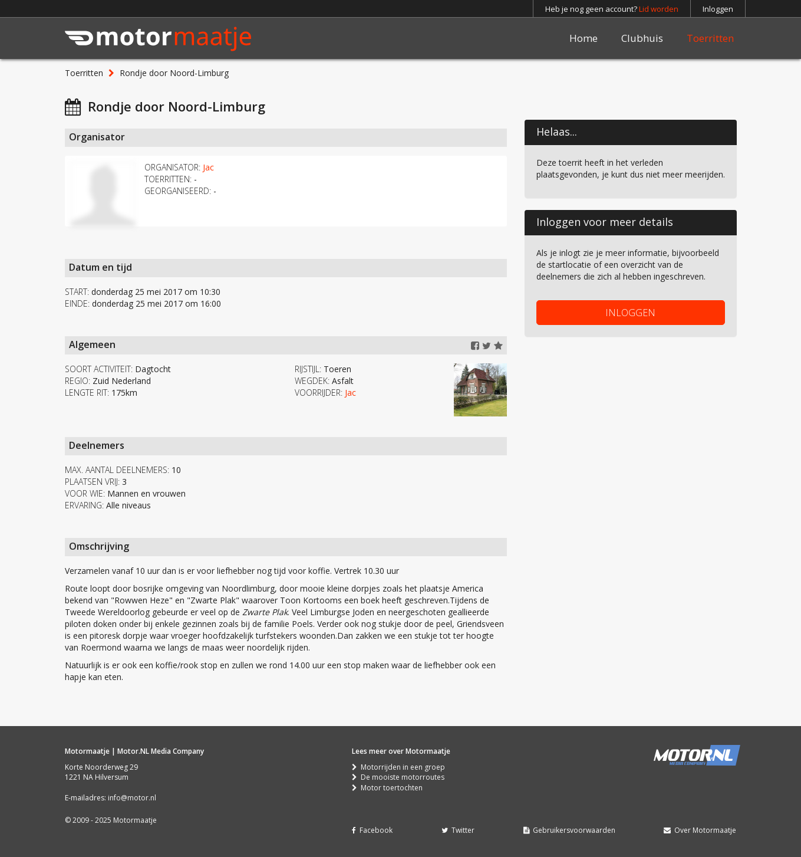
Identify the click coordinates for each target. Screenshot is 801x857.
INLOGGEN (630, 312)
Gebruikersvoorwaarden (569, 830)
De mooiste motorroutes (398, 777)
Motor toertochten (387, 788)
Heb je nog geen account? (611, 9)
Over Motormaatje (700, 830)
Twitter (457, 830)
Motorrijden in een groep (398, 767)
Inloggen (718, 9)
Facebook (372, 830)
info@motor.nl (132, 798)
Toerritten (710, 38)
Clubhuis (642, 38)
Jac (208, 167)
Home (583, 38)
